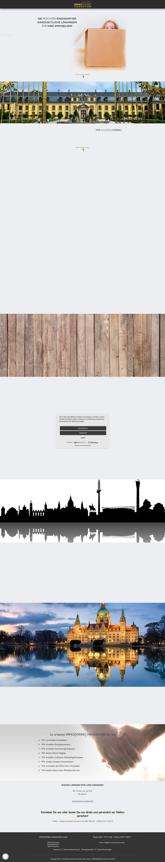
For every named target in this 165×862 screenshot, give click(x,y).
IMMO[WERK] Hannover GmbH (103, 859)
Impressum (57, 849)
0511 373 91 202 (105, 837)
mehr (83, 438)
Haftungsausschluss (87, 849)
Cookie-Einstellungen (104, 849)
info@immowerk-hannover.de (71, 821)
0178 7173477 (125, 837)
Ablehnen (83, 433)
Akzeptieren (83, 428)
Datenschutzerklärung (71, 849)
